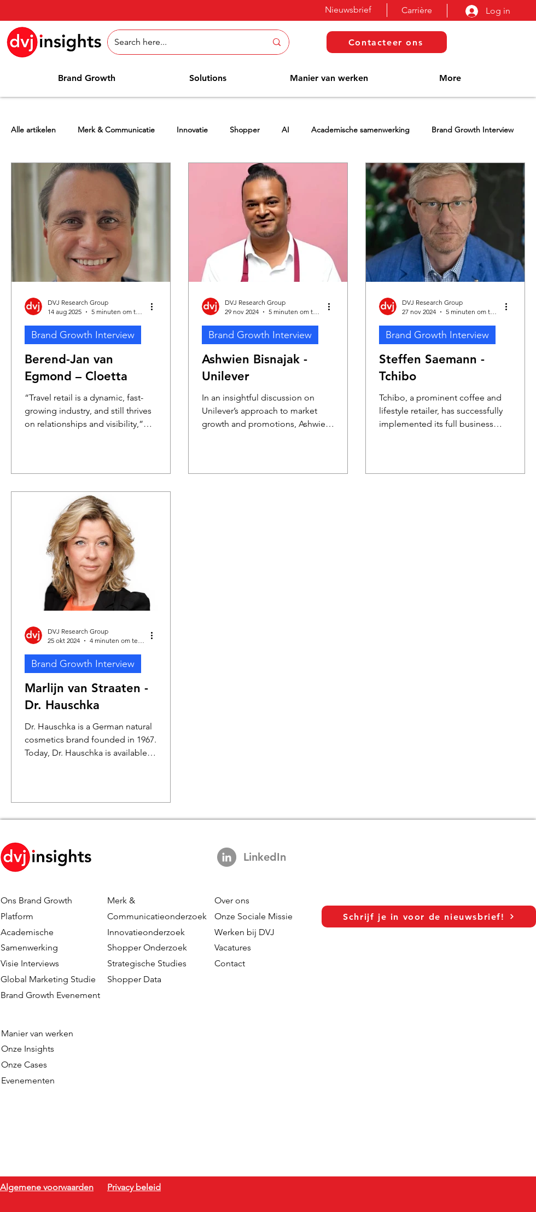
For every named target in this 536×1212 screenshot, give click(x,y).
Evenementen (28, 1080)
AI (285, 130)
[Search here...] (182, 42)
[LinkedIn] (226, 857)
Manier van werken (37, 1033)
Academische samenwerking (360, 130)
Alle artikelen (33, 130)
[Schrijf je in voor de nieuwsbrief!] (429, 916)
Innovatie (192, 130)
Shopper (245, 130)
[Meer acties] (155, 306)
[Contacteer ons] (387, 42)
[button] (86, 77)
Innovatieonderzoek (146, 932)
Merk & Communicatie (116, 130)
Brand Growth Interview (473, 130)
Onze (12, 1048)
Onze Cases (24, 1064)
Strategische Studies (147, 963)
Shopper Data (134, 979)
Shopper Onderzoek (147, 947)
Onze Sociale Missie (253, 916)
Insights (39, 1048)
